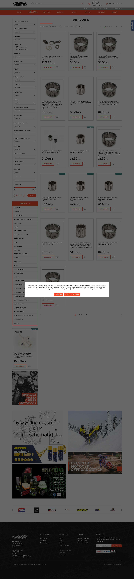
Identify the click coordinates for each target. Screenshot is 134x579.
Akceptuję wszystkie (72, 294)
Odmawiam (58, 294)
